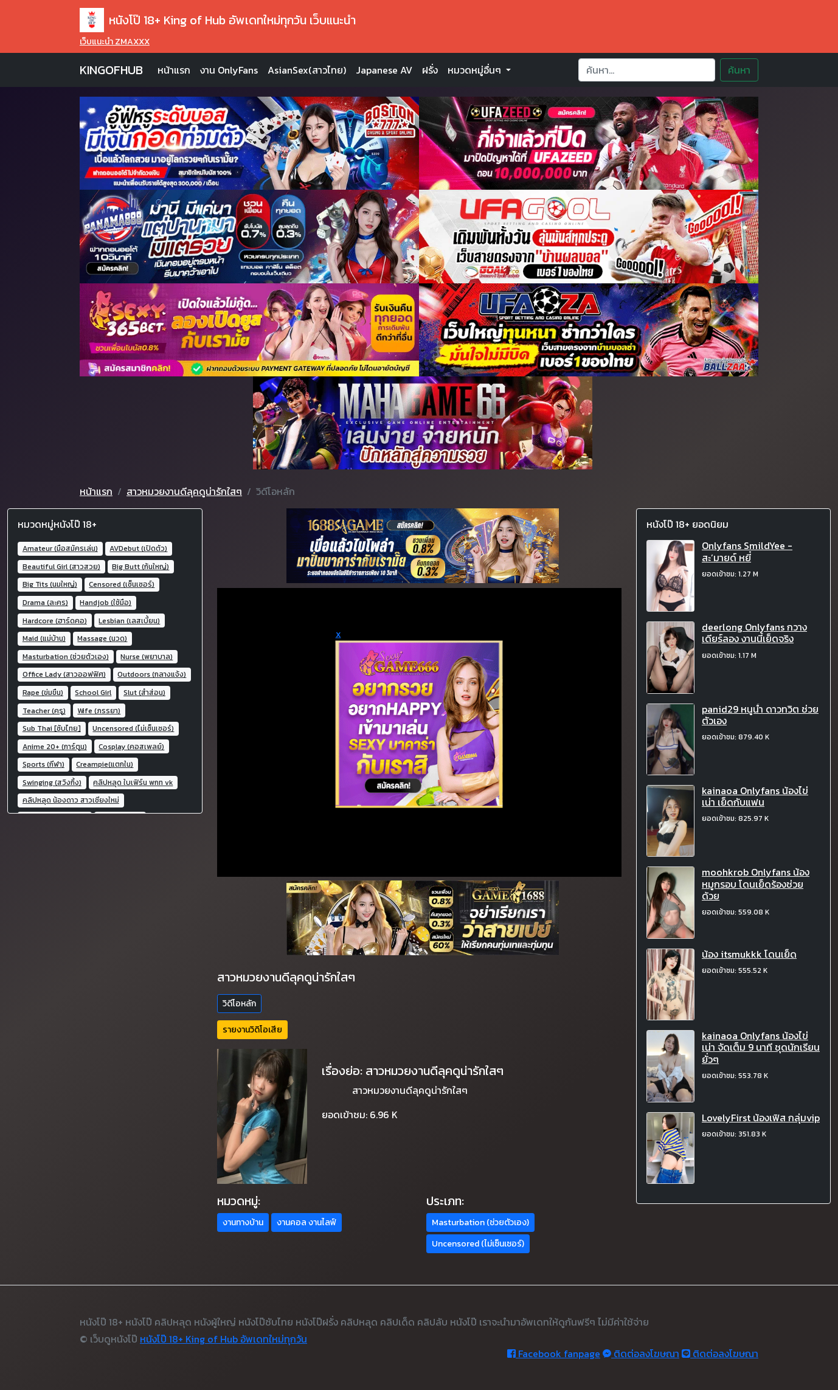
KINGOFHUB (111, 70)
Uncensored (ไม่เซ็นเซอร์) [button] (478, 1243)
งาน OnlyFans (229, 70)
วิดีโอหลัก (239, 1003)
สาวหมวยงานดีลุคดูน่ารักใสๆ (184, 491)
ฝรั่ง (430, 70)
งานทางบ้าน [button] (243, 1222)
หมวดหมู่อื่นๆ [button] (476, 70)
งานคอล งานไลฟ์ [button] (306, 1222)
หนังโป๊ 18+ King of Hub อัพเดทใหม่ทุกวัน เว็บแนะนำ (218, 20)
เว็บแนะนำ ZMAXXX (115, 41)
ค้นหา (739, 70)
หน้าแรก (174, 70)
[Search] (646, 69)
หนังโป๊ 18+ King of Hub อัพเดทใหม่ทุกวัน (223, 1339)
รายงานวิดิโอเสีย (252, 1029)
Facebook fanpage (553, 1353)
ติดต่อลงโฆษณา (641, 1353)
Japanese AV (384, 70)
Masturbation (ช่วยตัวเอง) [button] (480, 1222)
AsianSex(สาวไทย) (307, 70)
